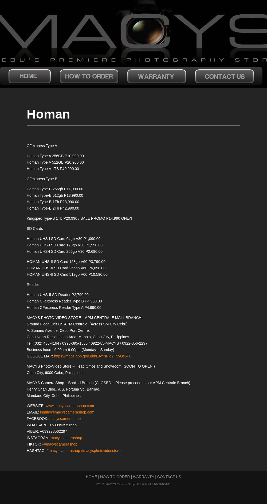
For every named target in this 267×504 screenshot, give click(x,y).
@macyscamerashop (59, 444)
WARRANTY (143, 477)
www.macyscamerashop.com (70, 406)
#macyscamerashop (63, 450)
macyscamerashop (65, 418)
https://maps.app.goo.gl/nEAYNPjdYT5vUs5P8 (92, 356)
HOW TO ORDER (115, 477)
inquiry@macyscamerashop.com (67, 412)
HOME (91, 477)
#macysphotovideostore (101, 450)
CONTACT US (169, 477)
